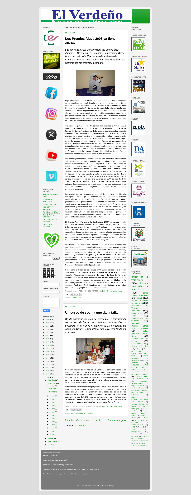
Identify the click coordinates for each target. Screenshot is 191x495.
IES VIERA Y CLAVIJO (48, 208)
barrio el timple (142, 376)
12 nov (52, 425)
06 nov (52, 431)
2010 (48, 371)
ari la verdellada (137, 388)
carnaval (140, 402)
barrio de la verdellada (139, 278)
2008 (48, 377)
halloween (135, 395)
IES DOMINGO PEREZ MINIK (48, 200)
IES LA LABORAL (49, 204)
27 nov (52, 396)
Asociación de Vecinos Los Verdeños (139, 308)
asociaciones (141, 445)
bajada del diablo (137, 386)
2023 (48, 329)
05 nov (52, 434)
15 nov (52, 418)
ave (141, 427)
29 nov (52, 386)
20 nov (52, 409)
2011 (48, 368)
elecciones (136, 343)
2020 (48, 339)
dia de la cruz (142, 379)
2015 (48, 355)
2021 (48, 336)
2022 (48, 332)
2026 (48, 319)
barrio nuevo (137, 313)
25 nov (52, 402)
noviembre (52, 383)
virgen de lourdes (139, 346)
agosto (50, 445)
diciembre (51, 380)
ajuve (139, 298)
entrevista (134, 441)
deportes (134, 397)
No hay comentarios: (114, 291)
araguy (133, 445)
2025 (48, 323)
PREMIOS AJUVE (77, 298)
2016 (48, 351)
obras (133, 316)
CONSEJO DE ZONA (139, 399)
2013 (48, 361)
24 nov (52, 405)
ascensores (135, 434)
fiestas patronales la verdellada (139, 286)
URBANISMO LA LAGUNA (49, 226)
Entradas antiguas (116, 420)
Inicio (98, 420)
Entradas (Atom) (81, 425)
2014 (48, 358)
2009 (48, 374)
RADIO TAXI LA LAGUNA (49, 216)
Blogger (111, 486)
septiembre (52, 441)
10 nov (52, 428)
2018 (48, 345)
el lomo (145, 418)
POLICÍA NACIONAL (50, 212)
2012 (48, 364)
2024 (48, 326)
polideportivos (136, 431)
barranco (134, 353)
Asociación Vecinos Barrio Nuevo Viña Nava (139, 325)
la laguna (142, 443)
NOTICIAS (70, 33)
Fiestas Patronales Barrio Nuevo (139, 333)
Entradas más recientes (77, 420)
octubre (51, 438)
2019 (48, 342)
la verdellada (139, 420)
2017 (48, 348)
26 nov (52, 399)
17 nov (52, 415)
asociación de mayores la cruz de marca (139, 369)
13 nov (52, 422)
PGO (133, 427)
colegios (139, 349)
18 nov (52, 412)
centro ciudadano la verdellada (82, 413)
